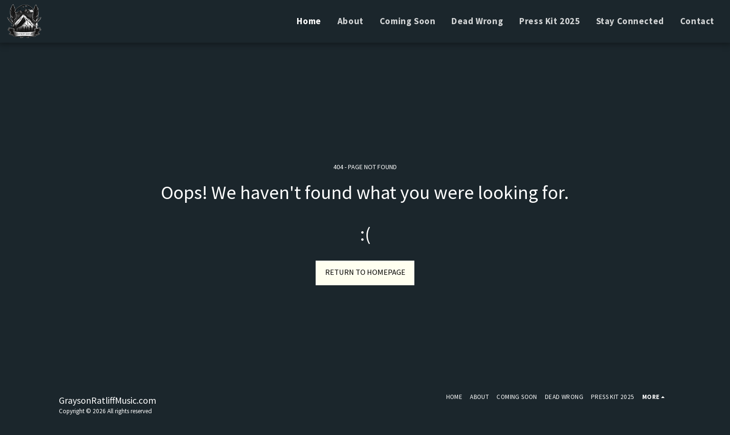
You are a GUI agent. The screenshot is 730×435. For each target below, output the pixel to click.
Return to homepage (365, 272)
